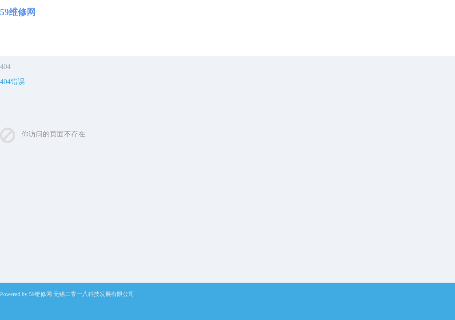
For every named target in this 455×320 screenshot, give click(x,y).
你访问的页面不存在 (53, 134)
